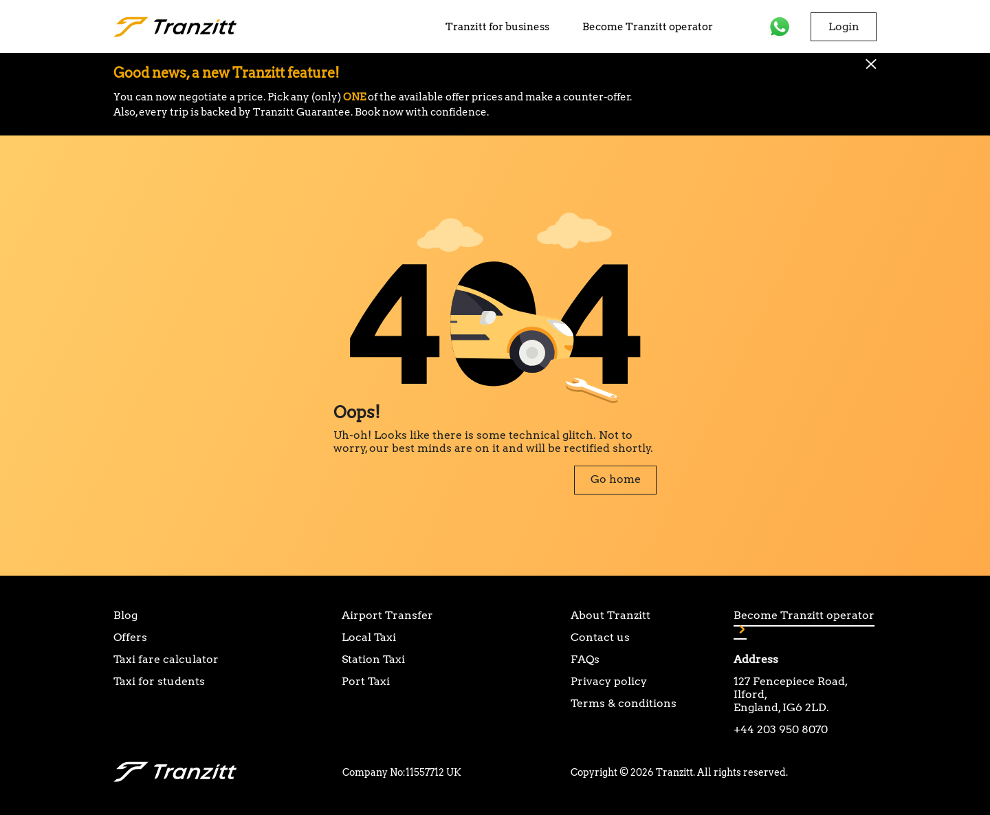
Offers (130, 637)
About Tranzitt (610, 615)
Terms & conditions (623, 703)
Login (843, 26)
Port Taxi (366, 681)
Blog (125, 615)
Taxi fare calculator (166, 659)
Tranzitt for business (497, 27)
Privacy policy (609, 681)
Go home (616, 479)
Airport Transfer (387, 615)
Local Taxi (369, 637)
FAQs (585, 659)
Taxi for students (159, 681)
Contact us (600, 637)
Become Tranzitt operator (647, 27)
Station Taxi (373, 659)
